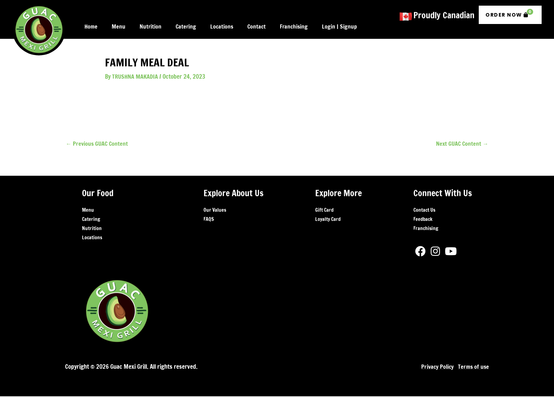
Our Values (215, 210)
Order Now (509, 12)
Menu (88, 210)
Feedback (422, 219)
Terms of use (473, 367)
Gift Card (324, 210)
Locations (92, 238)
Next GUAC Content (461, 143)
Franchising (425, 229)
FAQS (209, 219)
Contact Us (424, 210)
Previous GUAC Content (98, 143)
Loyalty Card (328, 219)
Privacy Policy (436, 367)
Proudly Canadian (444, 13)
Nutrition (92, 229)
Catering (91, 219)
